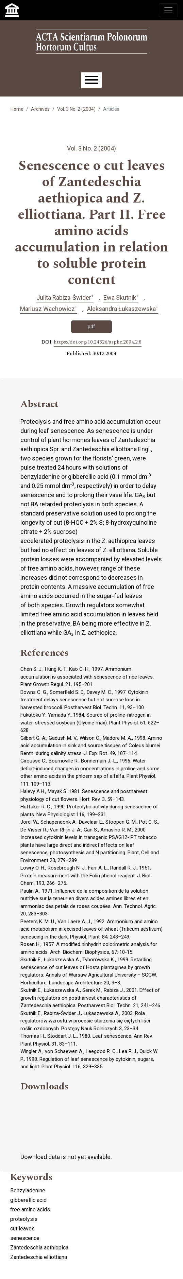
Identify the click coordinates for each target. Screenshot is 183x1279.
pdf (91, 326)
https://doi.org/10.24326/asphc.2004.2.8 (98, 342)
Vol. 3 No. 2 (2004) (76, 109)
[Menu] (91, 80)
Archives (40, 109)
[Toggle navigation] (168, 10)
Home (17, 109)
